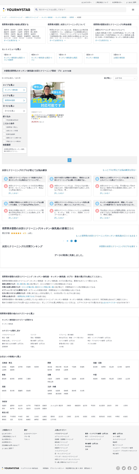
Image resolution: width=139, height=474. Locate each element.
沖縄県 (66, 394)
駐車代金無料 (10, 134)
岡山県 (111, 379)
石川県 (119, 367)
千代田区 (13, 416)
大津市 (125, 405)
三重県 (28, 379)
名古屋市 (102, 405)
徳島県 (4, 391)
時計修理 (116, 453)
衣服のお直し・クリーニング (11, 340)
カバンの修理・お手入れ (67, 340)
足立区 (61, 416)
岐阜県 (12, 379)
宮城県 (28, 367)
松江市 (20, 408)
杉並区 (125, 416)
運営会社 (88, 468)
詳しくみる (13, 193)
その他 (61, 346)
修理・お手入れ (118, 433)
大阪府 (50, 379)
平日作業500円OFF (12, 120)
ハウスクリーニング (8, 335)
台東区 (44, 416)
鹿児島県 (58, 394)
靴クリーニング (118, 445)
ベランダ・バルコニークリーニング (66, 456)
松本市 (13, 30)
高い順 (26, 284)
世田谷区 (102, 416)
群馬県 (58, 370)
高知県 (28, 391)
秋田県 (36, 367)
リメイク (33, 335)
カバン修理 (116, 436)
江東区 (69, 416)
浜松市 (109, 405)
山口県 (128, 379)
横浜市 (61, 405)
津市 (116, 405)
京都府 (66, 379)
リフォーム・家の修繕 (66, 335)
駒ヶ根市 (34, 32)
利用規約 (46, 468)
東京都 (50, 367)
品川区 (77, 416)
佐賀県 (58, 391)
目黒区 (85, 416)
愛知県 (4, 379)
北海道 (4, 367)
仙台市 (20, 405)
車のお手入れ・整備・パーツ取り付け (71, 338)
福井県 (128, 367)
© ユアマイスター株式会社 (29, 468)
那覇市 (44, 408)
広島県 (119, 379)
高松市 (28, 408)
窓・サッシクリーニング (62, 453)
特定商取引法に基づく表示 (74, 468)
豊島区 (4, 419)
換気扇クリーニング (61, 442)
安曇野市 (27, 36)
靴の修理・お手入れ (37, 340)
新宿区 (4, 416)
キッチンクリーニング (62, 445)
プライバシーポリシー (57, 468)
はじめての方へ (87, 2)
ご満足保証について (101, 2)
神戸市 (12, 408)
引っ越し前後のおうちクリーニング (66, 462)
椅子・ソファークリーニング (94, 436)
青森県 (12, 367)
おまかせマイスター (109, 302)
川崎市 (69, 405)
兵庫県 (58, 379)
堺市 (3, 408)
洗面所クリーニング (61, 448)
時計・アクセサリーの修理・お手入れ (100, 340)
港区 (27, 416)
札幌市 (4, 405)
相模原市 (78, 405)
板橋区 (28, 419)
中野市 (6, 34)
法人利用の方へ (7, 439)
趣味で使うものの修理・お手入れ (12, 343)
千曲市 (13, 36)
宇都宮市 (37, 405)
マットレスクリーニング (93, 439)
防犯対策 (90, 335)
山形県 (4, 370)
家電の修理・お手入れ (38, 343)
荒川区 (20, 419)
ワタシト (27, 439)
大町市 (13, 34)
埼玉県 (66, 367)
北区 (11, 419)
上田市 (19, 30)
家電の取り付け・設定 (66, 343)
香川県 (12, 391)
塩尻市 (33, 34)
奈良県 (82, 379)
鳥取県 (95, 379)
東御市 (19, 36)
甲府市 (93, 405)
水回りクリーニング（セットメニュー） (67, 459)
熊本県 (74, 391)
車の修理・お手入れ (91, 443)
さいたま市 (54, 405)
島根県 (103, 379)
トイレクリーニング (61, 451)
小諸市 (19, 32)
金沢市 (85, 405)
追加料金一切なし (12, 127)
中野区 (117, 416)
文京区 (36, 416)
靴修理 (115, 442)
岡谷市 (26, 30)
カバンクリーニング (119, 439)
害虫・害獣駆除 (36, 338)
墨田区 (53, 416)
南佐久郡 (35, 36)
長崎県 (66, 391)
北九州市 (37, 408)
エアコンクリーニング (62, 436)
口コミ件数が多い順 (46, 287)
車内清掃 (88, 446)
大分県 (82, 391)
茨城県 (82, 367)
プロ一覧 (27, 436)
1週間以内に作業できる (26, 296)
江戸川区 (53, 419)
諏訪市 (6, 32)
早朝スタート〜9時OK (13, 141)
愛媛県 (20, 391)
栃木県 (50, 370)
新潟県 (95, 367)
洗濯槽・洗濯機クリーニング (64, 439)
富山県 (111, 367)
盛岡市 (12, 405)
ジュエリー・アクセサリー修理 (123, 448)
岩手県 (20, 367)
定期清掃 (5, 346)
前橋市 (44, 405)
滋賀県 (74, 379)
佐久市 (6, 36)
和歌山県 (50, 382)
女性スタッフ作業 (12, 131)
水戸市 (28, 405)
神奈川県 (58, 367)
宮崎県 (50, 394)
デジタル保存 (92, 343)
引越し (33, 346)
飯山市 (19, 34)
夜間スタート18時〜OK (13, 138)
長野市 (6, 30)
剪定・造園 (5, 338)
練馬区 (36, 419)
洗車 (86, 449)
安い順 (19, 284)
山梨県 (66, 370)
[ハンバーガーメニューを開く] (133, 10)
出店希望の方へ (117, 2)
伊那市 (26, 32)
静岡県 (20, 379)
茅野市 (26, 34)
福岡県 (50, 391)
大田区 (93, 416)
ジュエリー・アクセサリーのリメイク (125, 451)
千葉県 (74, 367)
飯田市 (33, 30)
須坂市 (13, 32)
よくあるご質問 (131, 2)
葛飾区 (44, 419)
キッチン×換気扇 (7, 324)
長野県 (103, 367)
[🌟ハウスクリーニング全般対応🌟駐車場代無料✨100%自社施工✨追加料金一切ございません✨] (47, 103)
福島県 (12, 370)
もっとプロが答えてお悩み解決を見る (119, 170)
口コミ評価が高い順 (29, 287)
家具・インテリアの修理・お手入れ (99, 338)
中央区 (20, 416)
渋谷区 (109, 416)
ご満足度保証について (9, 436)
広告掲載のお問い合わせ (10, 445)
